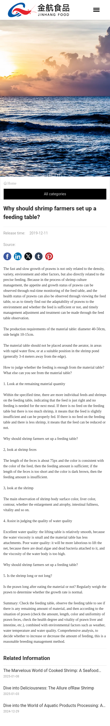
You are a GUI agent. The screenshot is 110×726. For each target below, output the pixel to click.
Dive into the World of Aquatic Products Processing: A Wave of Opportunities (53, 707)
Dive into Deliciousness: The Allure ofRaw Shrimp (48, 688)
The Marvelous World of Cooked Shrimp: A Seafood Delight (51, 672)
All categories (55, 194)
